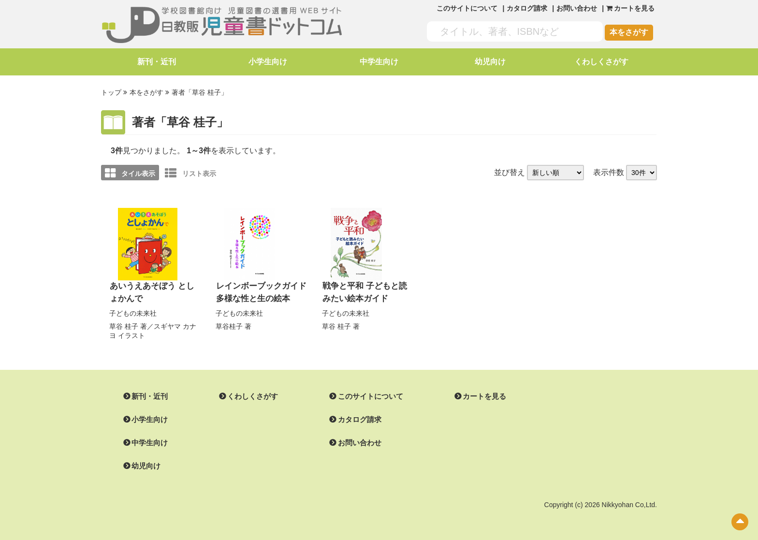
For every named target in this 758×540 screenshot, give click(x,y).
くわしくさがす (601, 62)
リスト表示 (190, 172)
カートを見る (472, 394)
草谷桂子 (229, 324)
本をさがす (629, 32)
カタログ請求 (527, 8)
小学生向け (267, 62)
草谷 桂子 (123, 324)
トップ (111, 92)
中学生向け (379, 62)
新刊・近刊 (156, 62)
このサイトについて (467, 8)
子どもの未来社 (133, 311)
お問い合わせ (576, 8)
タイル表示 (130, 172)
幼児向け (490, 62)
